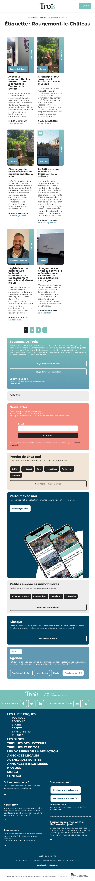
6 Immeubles (39, 596)
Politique (44, 161)
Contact (14, 776)
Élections (14, 261)
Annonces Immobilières (27, 763)
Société (43, 261)
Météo (12, 771)
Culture (43, 69)
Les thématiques (21, 714)
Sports (17, 724)
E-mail (21, 424)
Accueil (43, 18)
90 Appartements (20, 596)
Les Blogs (15, 739)
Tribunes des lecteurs (26, 743)
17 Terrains (70, 596)
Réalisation (47, 865)
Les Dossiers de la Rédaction (32, 751)
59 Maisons (56, 596)
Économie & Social (18, 69)
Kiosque (14, 767)
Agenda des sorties (24, 759)
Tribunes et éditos (23, 747)
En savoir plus (15, 384)
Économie (18, 721)
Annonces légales (23, 755)
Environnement (22, 731)
